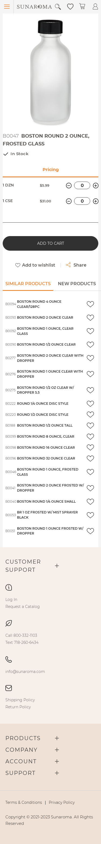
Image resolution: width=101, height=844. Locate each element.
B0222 (10, 403)
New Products (77, 283)
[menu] (50, 603)
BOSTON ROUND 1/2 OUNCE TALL (44, 425)
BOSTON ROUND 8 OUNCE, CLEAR (45, 436)
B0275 (10, 390)
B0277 (10, 358)
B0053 (10, 515)
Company (21, 750)
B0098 (10, 447)
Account (21, 761)
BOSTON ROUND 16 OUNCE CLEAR (46, 447)
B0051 (10, 531)
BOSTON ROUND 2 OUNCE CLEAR (45, 317)
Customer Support (23, 566)
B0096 (10, 458)
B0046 (10, 472)
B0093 (10, 317)
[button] (70, 6)
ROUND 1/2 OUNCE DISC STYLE (42, 415)
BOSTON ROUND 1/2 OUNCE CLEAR (46, 344)
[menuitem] (11, 599)
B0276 (10, 374)
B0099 (10, 436)
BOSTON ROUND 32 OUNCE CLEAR (46, 458)
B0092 (10, 331)
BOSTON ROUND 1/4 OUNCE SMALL (46, 501)
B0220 (10, 415)
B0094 (10, 304)
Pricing (51, 170)
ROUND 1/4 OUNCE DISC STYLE (42, 403)
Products (23, 738)
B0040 (10, 501)
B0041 (10, 488)
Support (20, 773)
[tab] (28, 286)
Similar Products (28, 283)
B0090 (10, 344)
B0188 (10, 425)
